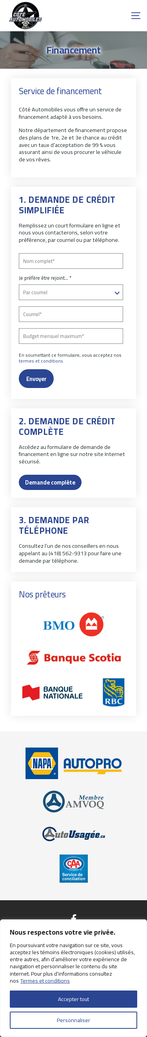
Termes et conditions (45, 981)
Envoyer (36, 379)
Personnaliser (73, 1020)
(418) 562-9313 (68, 553)
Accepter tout (73, 999)
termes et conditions (41, 360)
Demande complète (50, 482)
